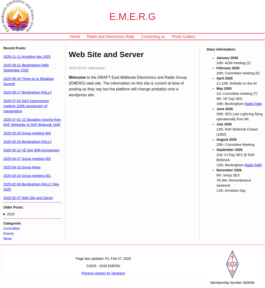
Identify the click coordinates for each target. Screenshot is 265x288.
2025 (11, 214)
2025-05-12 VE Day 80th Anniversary (31, 150)
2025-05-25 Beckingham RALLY (27, 142)
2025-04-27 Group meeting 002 (27, 159)
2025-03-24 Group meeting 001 (27, 176)
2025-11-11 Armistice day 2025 (27, 57)
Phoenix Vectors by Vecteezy (103, 273)
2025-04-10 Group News (22, 167)
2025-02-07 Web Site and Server (28, 198)
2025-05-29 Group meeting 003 (27, 133)
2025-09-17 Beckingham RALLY (27, 92)
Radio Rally (253, 104)
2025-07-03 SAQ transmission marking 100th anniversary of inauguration (26, 106)
